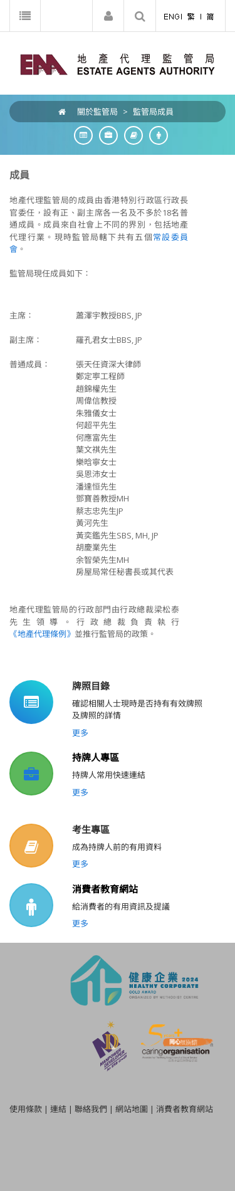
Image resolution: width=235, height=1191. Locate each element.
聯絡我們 (91, 1109)
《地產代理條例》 (42, 633)
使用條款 (25, 1109)
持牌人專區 (95, 757)
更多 (80, 732)
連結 (58, 1109)
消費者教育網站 (105, 889)
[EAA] (117, 63)
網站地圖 (131, 1109)
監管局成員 (153, 111)
